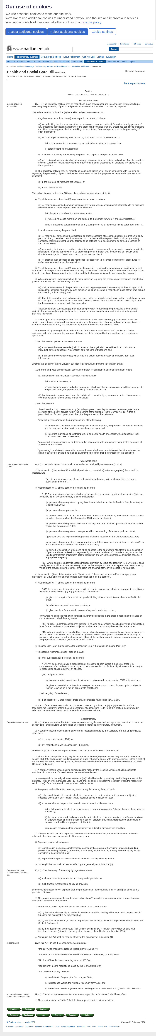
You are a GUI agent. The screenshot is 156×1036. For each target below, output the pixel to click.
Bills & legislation (61, 61)
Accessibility (112, 44)
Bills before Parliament (80, 66)
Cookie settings (102, 31)
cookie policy (92, 22)
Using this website (68, 1026)
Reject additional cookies (67, 31)
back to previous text (134, 83)
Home (10, 57)
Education (111, 57)
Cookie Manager (114, 1026)
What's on (47, 61)
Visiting (100, 57)
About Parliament (71, 57)
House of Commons (16, 61)
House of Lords (34, 61)
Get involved (88, 57)
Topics (132, 61)
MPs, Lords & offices (51, 57)
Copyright (81, 1026)
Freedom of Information (44, 1026)
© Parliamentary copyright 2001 (21, 1022)
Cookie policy (102, 1026)
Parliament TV (113, 61)
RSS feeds (137, 44)
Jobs (57, 1026)
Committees (77, 61)
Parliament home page (25, 66)
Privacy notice (91, 1026)
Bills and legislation (62, 66)
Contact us (149, 44)
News (124, 61)
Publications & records (95, 61)
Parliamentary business (27, 57)
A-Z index (10, 1026)
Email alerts (124, 44)
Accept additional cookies (26, 31)
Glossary (19, 1026)
